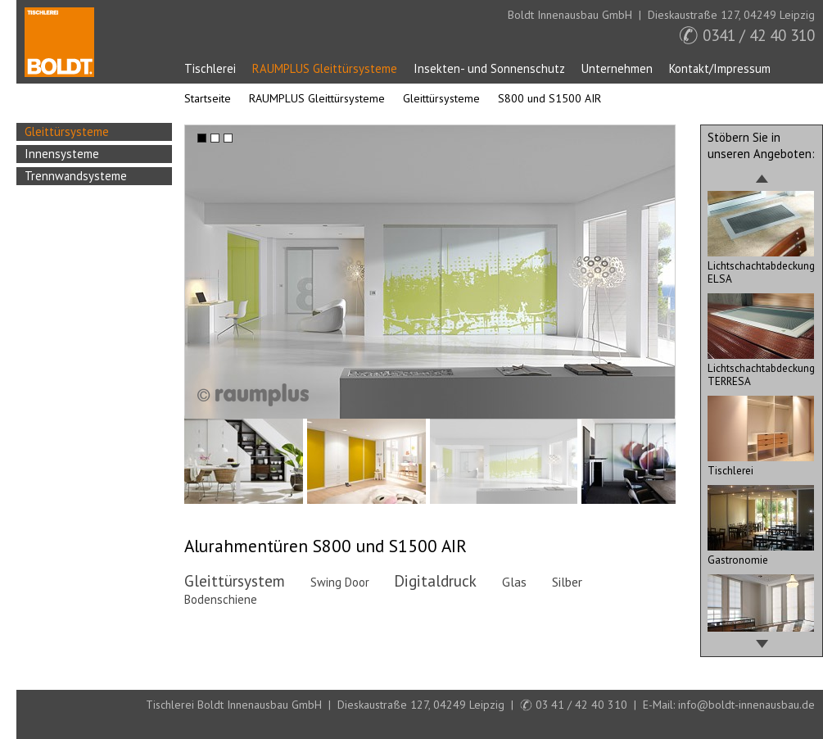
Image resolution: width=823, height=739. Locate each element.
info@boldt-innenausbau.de (746, 704)
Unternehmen (617, 68)
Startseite (59, 42)
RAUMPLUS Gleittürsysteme (324, 68)
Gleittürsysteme (441, 98)
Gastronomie (761, 553)
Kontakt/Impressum (720, 68)
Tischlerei (210, 68)
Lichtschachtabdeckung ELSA (761, 265)
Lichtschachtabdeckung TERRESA (761, 367)
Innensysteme (62, 153)
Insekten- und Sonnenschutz (489, 68)
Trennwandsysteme (76, 176)
